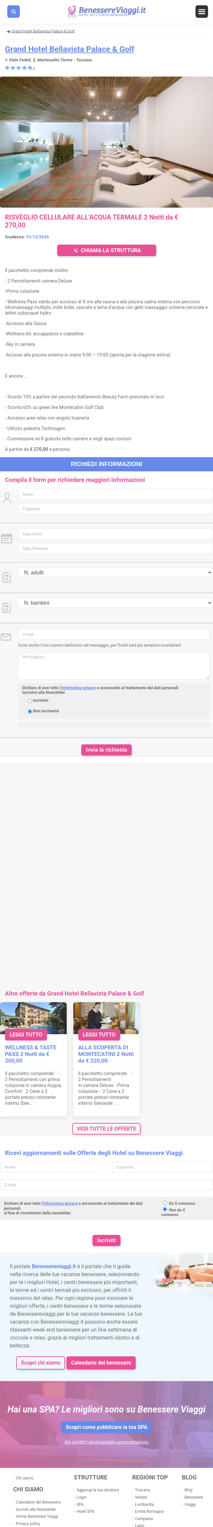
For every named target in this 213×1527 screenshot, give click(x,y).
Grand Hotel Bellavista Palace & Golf (69, 49)
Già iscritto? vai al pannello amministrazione (106, 1442)
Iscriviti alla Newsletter (36, 1509)
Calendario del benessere (101, 1363)
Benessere (194, 1497)
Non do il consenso (173, 1212)
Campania (144, 1518)
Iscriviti (106, 1240)
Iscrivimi (40, 700)
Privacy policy (28, 1523)
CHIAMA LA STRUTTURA (106, 250)
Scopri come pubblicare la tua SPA (106, 1427)
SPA (80, 1504)
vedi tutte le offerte (106, 1129)
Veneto (141, 1497)
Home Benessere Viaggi (37, 1516)
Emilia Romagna (149, 1511)
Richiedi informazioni (106, 464)
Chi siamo (24, 1478)
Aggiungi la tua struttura (98, 1490)
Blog (189, 1490)
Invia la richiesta (106, 750)
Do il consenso (182, 1203)
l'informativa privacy (78, 688)
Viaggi (190, 1504)
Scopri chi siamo (40, 1363)
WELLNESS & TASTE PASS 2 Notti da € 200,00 (30, 1054)
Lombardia (144, 1504)
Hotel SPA (85, 1511)
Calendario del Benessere (38, 1502)
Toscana (142, 1490)
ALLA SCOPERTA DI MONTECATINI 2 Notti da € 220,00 (106, 1054)
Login (82, 1497)
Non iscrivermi (46, 711)
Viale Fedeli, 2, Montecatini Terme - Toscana (50, 59)
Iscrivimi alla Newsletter (43, 692)
